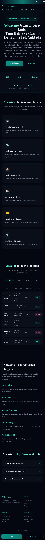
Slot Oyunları (6, 519)
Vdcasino (18, 7)
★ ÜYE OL (31, 64)
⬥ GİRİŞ (11, 536)
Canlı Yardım (28, 516)
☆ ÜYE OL (33, 536)
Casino (27, 280)
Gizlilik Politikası (28, 522)
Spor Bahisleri (28, 500)
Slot (36, 280)
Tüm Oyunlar (6, 522)
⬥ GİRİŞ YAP (14, 64)
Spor (18, 280)
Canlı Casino (6, 516)
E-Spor (26, 506)
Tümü (9, 280)
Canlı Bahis (27, 503)
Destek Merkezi (28, 519)
